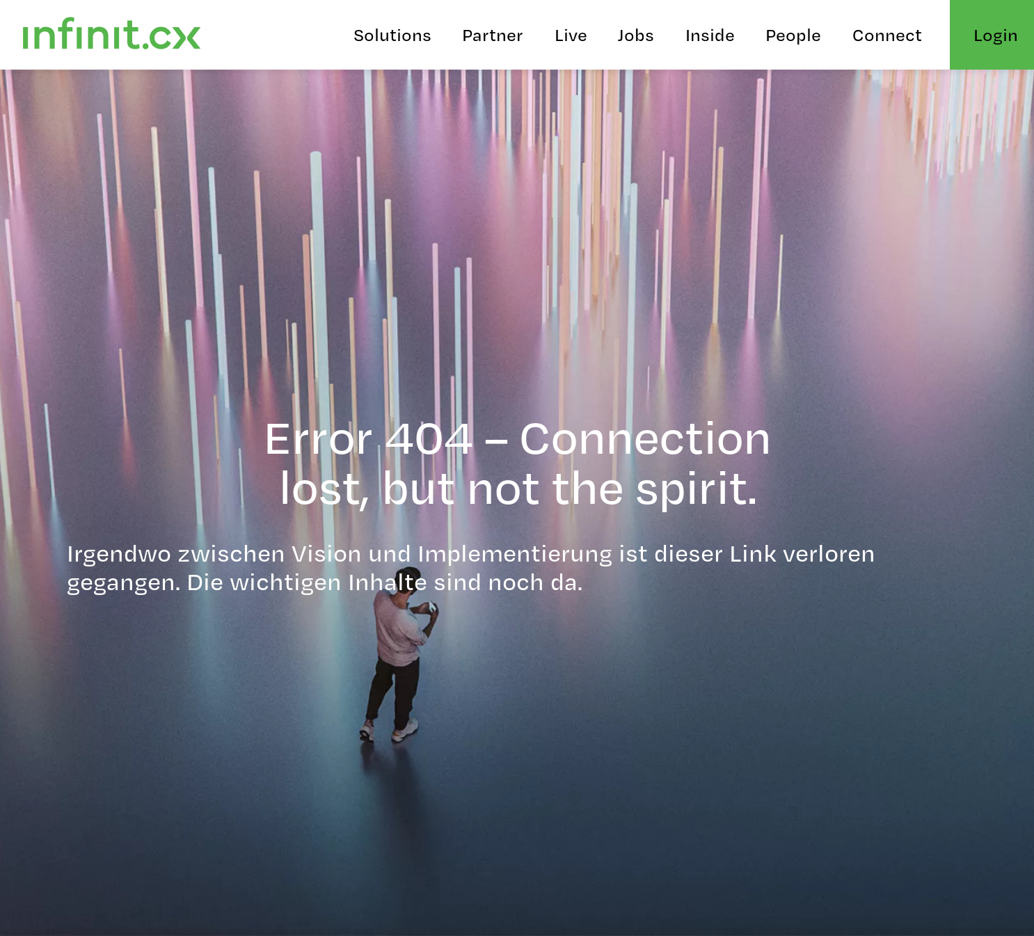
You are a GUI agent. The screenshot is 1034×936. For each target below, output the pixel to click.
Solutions (392, 34)
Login (995, 34)
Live (571, 34)
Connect (887, 34)
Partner (492, 34)
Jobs (636, 34)
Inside (710, 34)
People (793, 34)
